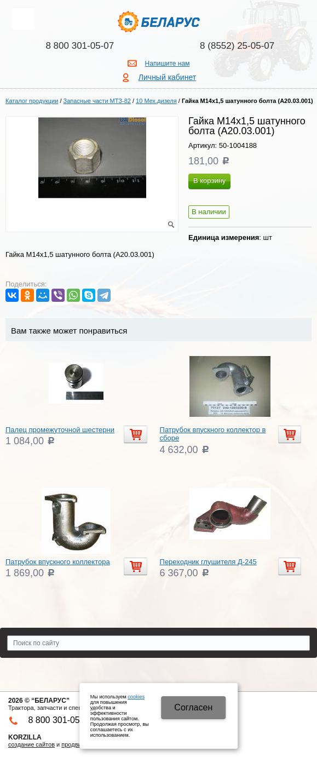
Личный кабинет (167, 77)
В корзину (209, 180)
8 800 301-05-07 (79, 46)
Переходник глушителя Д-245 (208, 562)
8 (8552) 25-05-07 (237, 46)
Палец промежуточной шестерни (59, 430)
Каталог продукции (31, 101)
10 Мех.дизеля (156, 101)
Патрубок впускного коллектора (57, 562)
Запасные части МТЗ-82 (97, 101)
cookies (136, 696)
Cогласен (193, 707)
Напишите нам (167, 63)
